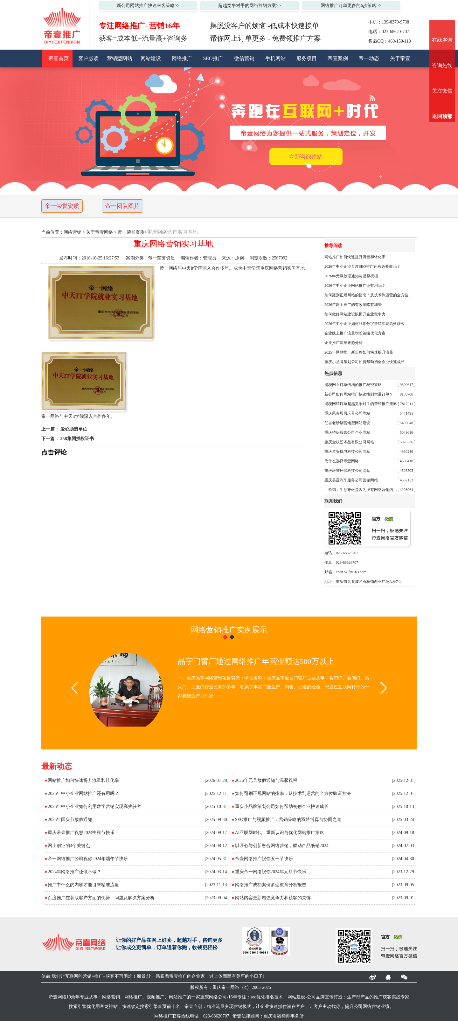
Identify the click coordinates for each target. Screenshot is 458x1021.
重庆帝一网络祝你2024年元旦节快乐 (270, 871)
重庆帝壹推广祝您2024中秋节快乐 (81, 832)
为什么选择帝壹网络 (341, 461)
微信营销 (244, 58)
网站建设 (151, 58)
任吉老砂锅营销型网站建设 (347, 423)
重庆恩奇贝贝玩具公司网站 (347, 413)
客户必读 (88, 58)
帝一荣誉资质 (62, 206)
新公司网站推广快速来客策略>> (148, 5)
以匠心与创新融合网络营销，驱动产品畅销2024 (282, 845)
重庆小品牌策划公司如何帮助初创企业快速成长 (364, 362)
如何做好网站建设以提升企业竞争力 (354, 314)
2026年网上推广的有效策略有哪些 (353, 304)
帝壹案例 (338, 58)
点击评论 (54, 452)
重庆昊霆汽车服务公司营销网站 (351, 480)
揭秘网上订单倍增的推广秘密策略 (353, 385)
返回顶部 (442, 116)
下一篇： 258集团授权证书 (67, 438)
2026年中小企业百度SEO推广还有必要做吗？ (362, 266)
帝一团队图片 (122, 206)
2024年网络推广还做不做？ (74, 871)
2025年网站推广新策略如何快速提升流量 (358, 352)
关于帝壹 (400, 58)
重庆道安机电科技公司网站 (347, 451)
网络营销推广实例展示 (229, 630)
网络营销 (72, 232)
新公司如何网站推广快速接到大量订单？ (358, 394)
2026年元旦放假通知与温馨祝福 (351, 276)
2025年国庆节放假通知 (70, 819)
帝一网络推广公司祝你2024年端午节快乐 (88, 858)
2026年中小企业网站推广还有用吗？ (354, 285)
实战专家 (400, 997)
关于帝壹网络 (99, 232)
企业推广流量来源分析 (343, 343)
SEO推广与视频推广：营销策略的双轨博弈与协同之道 (288, 819)
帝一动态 (369, 58)
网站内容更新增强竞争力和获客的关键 (273, 897)
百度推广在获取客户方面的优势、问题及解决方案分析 (101, 897)
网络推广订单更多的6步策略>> (351, 5)
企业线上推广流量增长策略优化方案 (354, 333)
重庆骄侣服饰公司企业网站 (347, 432)
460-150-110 (399, 41)
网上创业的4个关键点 (69, 845)
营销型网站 (119, 58)
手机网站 (275, 58)
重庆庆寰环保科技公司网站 (347, 470)
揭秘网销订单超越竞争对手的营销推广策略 (360, 404)
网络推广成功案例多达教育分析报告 (270, 884)
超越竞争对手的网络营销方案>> (249, 5)
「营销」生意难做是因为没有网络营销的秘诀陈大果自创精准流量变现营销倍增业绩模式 (360, 489)
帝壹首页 (58, 58)
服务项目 (306, 58)
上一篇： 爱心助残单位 (64, 429)
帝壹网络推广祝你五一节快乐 (264, 858)
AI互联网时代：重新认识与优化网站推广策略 (279, 832)
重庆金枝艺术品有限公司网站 (349, 442)
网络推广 (182, 58)
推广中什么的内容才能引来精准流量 (83, 884)
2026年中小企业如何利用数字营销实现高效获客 (364, 323)
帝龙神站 (109, 1006)
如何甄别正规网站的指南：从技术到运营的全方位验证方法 (369, 295)
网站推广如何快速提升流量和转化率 (354, 257)
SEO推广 (213, 58)
